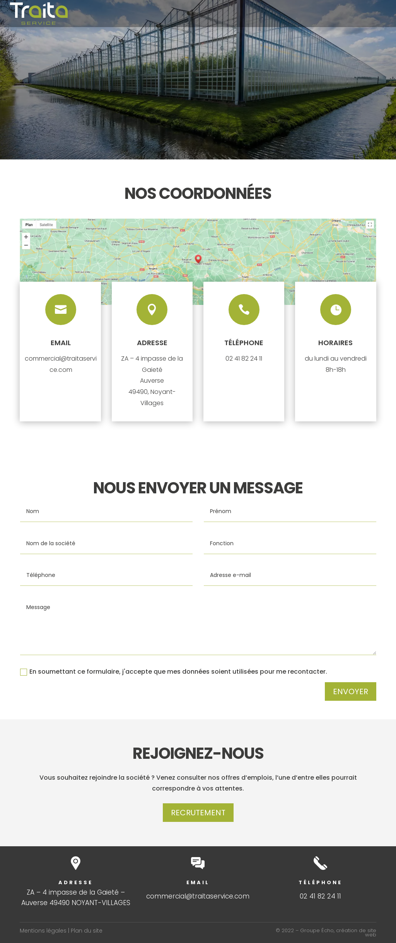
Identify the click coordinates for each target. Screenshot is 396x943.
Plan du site (86, 930)
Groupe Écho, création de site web (338, 933)
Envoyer (350, 691)
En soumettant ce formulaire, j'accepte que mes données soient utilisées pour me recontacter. (173, 671)
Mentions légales (43, 930)
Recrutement (198, 812)
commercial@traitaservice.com (197, 896)
